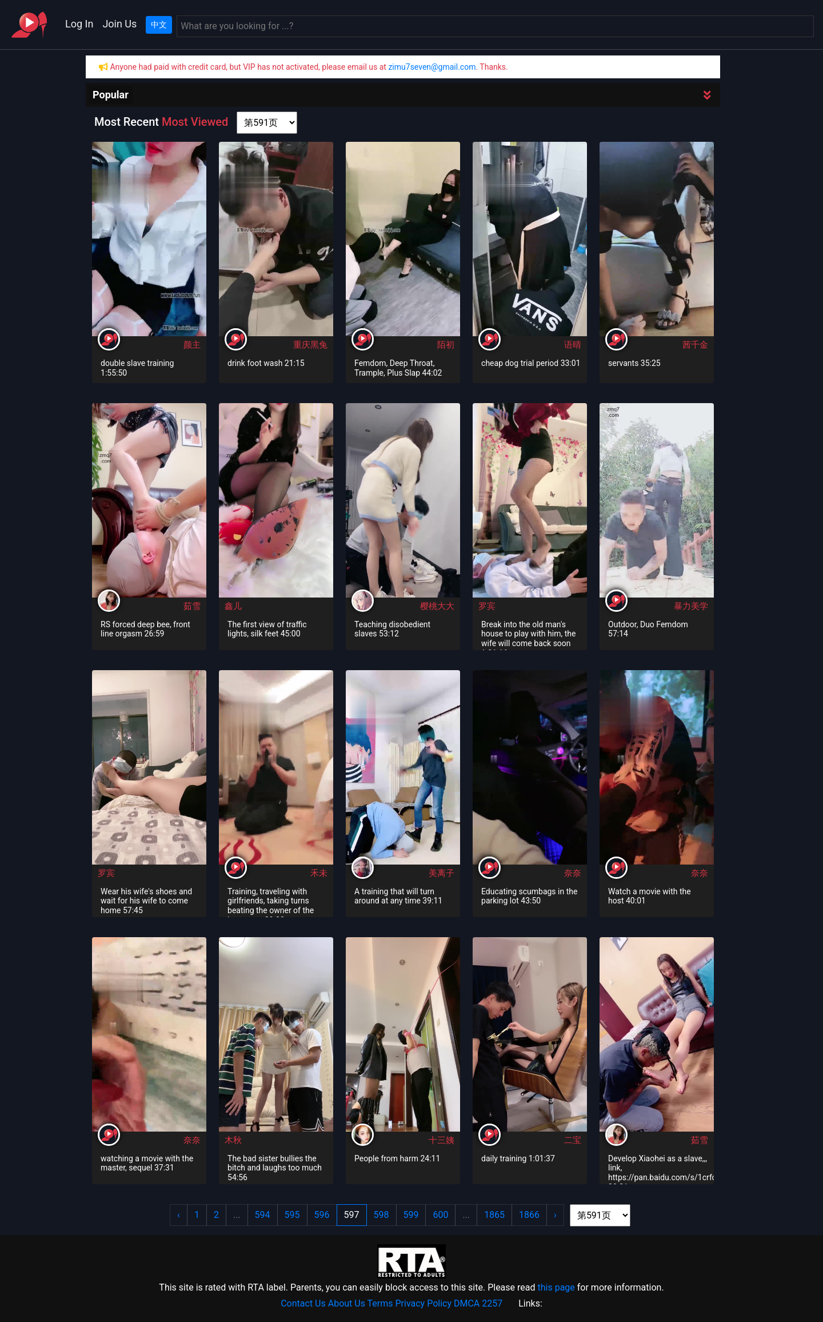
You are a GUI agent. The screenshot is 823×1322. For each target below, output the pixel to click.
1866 (529, 1214)
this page (555, 1287)
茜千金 (695, 345)
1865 (494, 1214)
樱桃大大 (437, 606)
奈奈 (572, 873)
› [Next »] (555, 1214)
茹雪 (192, 606)
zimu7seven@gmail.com (432, 66)
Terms (380, 1303)
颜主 (192, 345)
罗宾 (487, 606)
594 (262, 1214)
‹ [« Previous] (178, 1214)
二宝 (572, 1140)
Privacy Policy (423, 1303)
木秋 (233, 1140)
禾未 (318, 873)
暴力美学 (691, 606)
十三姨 (441, 1140)
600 (440, 1214)
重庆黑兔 (310, 345)
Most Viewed (195, 122)
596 (322, 1214)
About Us (346, 1303)
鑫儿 (233, 606)
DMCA (467, 1303)
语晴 (572, 345)
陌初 (445, 345)
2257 (492, 1303)
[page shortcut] (267, 123)
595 (292, 1214)
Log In (79, 24)
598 (381, 1214)
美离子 (441, 873)
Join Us (119, 24)
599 (411, 1214)
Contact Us (303, 1303)
